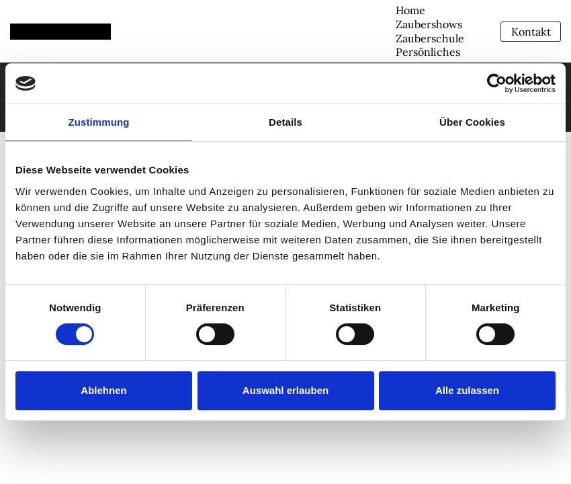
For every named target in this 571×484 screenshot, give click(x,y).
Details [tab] (285, 122)
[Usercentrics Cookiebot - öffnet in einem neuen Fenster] (497, 83)
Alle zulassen (467, 390)
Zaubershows (429, 24)
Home (410, 10)
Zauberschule (430, 38)
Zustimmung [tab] (99, 122)
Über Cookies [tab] (472, 122)
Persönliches (428, 51)
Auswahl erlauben (285, 390)
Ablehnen (103, 390)
